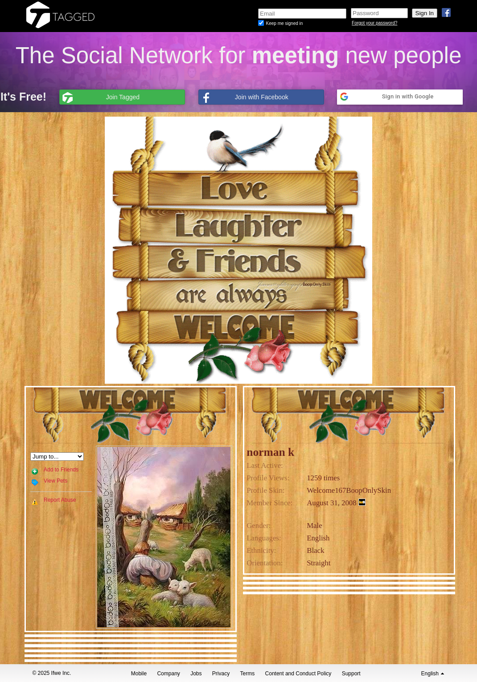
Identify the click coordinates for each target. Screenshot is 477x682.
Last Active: (265, 465)
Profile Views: (268, 478)
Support (351, 673)
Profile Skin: (265, 490)
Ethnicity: (261, 550)
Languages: (264, 538)
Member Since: (269, 503)
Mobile (139, 673)
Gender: (259, 525)
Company (168, 673)
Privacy (221, 673)
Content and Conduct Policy (298, 673)
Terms (247, 673)
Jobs (195, 673)
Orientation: (265, 563)
